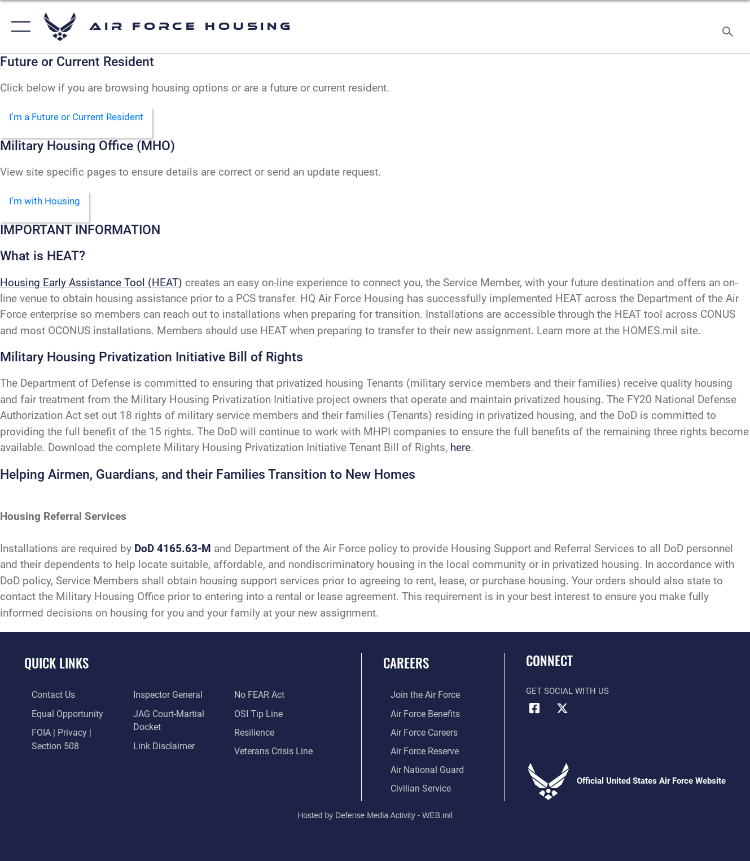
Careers (406, 665)
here (460, 450)
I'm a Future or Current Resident (83, 117)
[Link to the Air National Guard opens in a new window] (418, 770)
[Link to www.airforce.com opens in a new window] (416, 697)
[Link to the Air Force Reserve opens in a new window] (416, 752)
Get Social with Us (567, 693)
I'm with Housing (49, 202)
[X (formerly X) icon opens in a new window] (562, 711)
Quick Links (56, 665)
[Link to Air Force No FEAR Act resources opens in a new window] (261, 697)
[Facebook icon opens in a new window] (534, 711)
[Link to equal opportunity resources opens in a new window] (57, 715)
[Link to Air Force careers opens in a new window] (416, 734)
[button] (18, 27)
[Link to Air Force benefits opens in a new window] (416, 715)
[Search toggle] (729, 27)
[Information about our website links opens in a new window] (159, 746)
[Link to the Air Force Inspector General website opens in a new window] (163, 697)
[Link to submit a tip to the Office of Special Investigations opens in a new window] (259, 715)
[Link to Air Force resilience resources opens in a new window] (255, 734)
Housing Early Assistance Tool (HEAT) (91, 284)
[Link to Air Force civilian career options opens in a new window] (412, 788)
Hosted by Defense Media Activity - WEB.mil (375, 814)
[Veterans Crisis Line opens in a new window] (274, 752)
